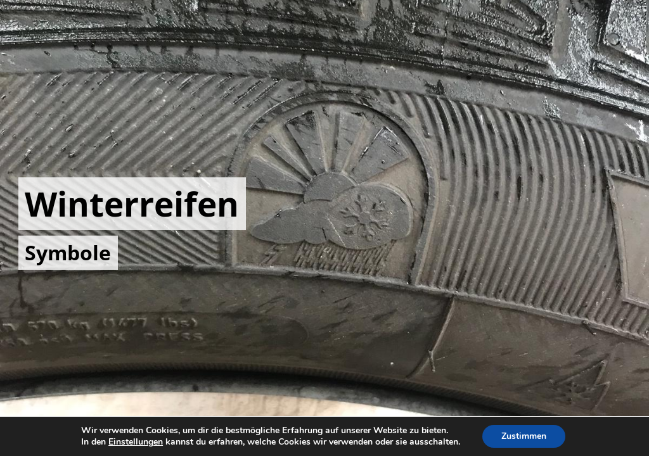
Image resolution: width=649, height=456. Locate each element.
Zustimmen (523, 436)
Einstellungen (135, 442)
